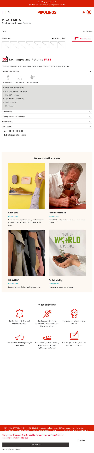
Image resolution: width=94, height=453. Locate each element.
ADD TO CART (35, 444)
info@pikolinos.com (15, 135)
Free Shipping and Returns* (47, 2)
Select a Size (6, 38)
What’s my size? (58, 38)
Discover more (13, 216)
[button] (83, 12)
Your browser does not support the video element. (26, 186)
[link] (47, 12)
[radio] (5, 44)
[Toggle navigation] (4, 12)
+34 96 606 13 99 (13, 131)
